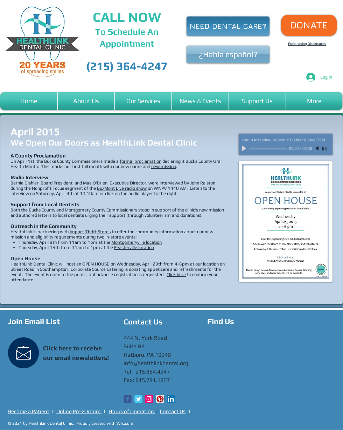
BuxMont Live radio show (122, 188)
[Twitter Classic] (138, 399)
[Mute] (317, 148)
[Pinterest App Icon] (160, 399)
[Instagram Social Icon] (149, 399)
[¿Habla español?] (228, 54)
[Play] (245, 148)
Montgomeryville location (136, 242)
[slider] (325, 148)
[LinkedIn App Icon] (171, 399)
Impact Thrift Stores (90, 231)
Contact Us (173, 411)
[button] (86, 101)
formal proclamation (140, 161)
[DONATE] (309, 25)
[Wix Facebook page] (128, 399)
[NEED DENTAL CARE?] (228, 26)
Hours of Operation (131, 411)
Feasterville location (134, 247)
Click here (176, 274)
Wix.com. (125, 423)
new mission (163, 166)
